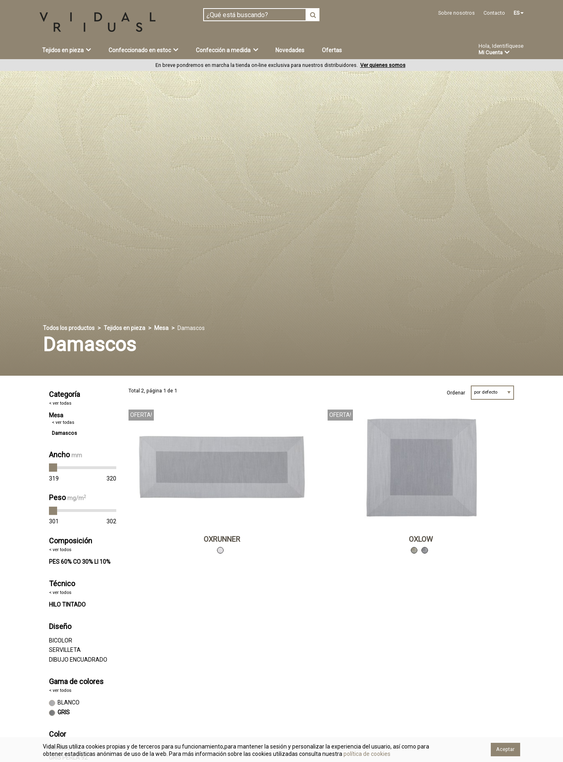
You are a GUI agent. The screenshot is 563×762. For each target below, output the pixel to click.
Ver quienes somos (383, 65)
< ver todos (60, 549)
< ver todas (60, 403)
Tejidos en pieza (66, 50)
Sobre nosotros (456, 13)
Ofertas (332, 50)
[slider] (53, 468)
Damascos (64, 433)
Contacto (494, 13)
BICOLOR (60, 640)
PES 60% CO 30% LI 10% (80, 561)
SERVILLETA (65, 650)
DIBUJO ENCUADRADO (78, 659)
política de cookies (366, 754)
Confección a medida (227, 50)
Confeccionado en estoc (144, 50)
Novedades (289, 50)
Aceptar (505, 749)
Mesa (161, 328)
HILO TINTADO (67, 604)
